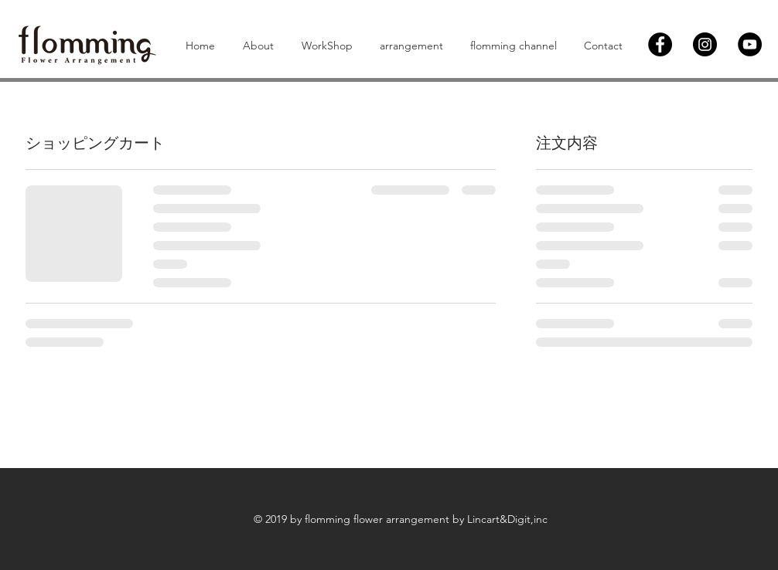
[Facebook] (660, 44)
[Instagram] (705, 44)
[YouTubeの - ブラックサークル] (750, 44)
